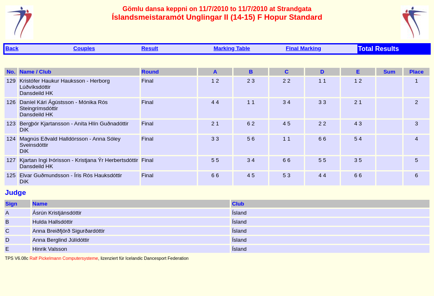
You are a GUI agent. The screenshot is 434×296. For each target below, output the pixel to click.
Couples (84, 48)
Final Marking (303, 48)
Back (12, 48)
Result (149, 48)
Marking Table (232, 48)
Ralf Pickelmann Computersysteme (64, 258)
